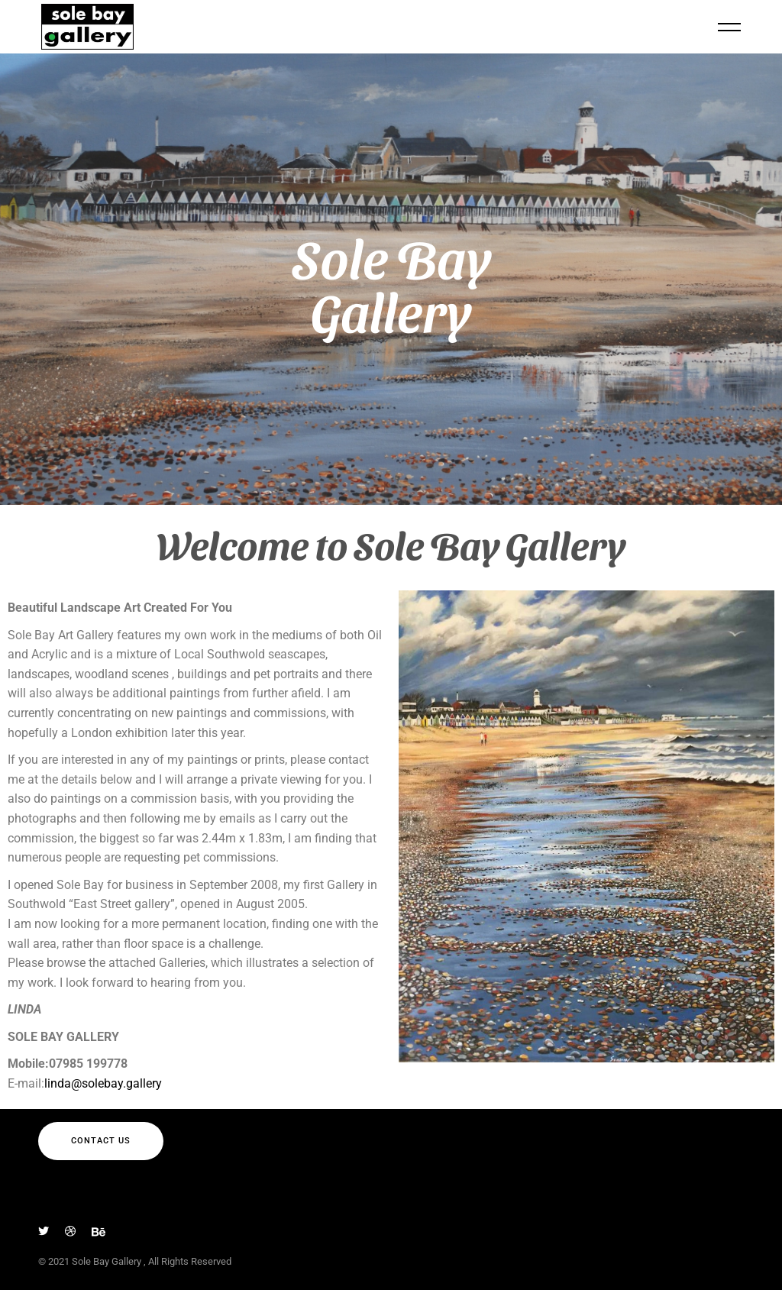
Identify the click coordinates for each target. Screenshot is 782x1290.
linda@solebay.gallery (103, 1083)
